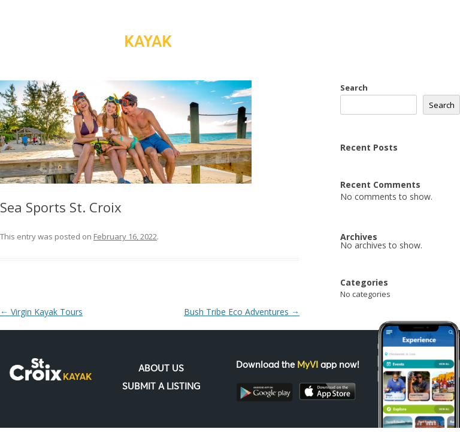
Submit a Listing (161, 386)
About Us (161, 368)
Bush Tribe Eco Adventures (241, 311)
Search (354, 87)
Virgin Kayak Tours (41, 311)
